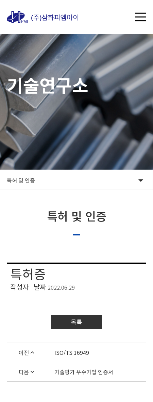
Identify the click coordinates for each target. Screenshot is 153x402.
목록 (76, 321)
